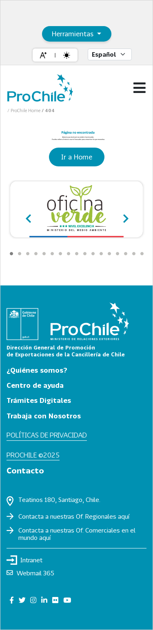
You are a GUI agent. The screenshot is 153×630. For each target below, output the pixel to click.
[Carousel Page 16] (133, 253)
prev (28, 215)
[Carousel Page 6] (52, 253)
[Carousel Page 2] (19, 253)
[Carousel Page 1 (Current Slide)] (11, 253)
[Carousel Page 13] (109, 253)
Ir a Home (76, 157)
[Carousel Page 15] (125, 253)
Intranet (24, 559)
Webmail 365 (30, 573)
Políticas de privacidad (47, 435)
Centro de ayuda (35, 385)
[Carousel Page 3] (27, 253)
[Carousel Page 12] (101, 253)
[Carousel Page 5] (44, 253)
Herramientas (73, 33)
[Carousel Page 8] (68, 253)
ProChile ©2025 (33, 455)
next (124, 215)
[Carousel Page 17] (142, 253)
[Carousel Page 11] (93, 253)
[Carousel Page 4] (36, 253)
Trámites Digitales (39, 400)
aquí (123, 516)
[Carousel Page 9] (76, 253)
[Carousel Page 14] (117, 253)
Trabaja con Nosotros (44, 415)
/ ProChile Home (24, 110)
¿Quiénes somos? (37, 370)
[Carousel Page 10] (84, 253)
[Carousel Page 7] (60, 253)
